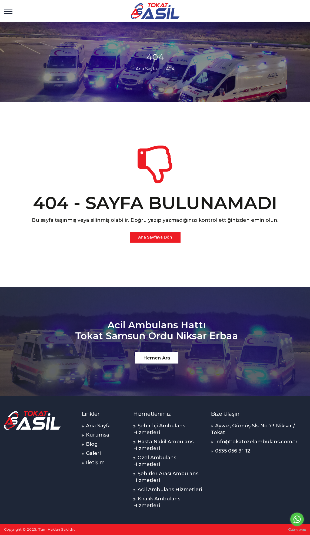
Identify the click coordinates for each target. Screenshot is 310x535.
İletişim (95, 462)
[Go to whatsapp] (297, 519)
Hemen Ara (156, 358)
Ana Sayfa (146, 68)
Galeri (93, 453)
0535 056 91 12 (232, 451)
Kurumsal (98, 435)
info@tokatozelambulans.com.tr (256, 442)
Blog (92, 444)
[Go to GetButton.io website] (297, 529)
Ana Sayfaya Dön (155, 237)
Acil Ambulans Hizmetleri (170, 490)
